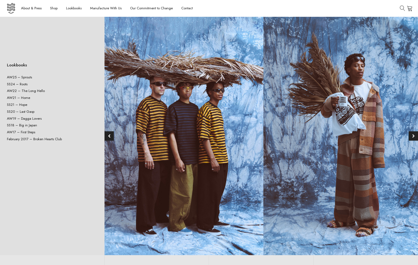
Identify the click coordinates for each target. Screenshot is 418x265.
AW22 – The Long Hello (26, 90)
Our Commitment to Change (151, 8)
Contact (187, 8)
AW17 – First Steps (21, 132)
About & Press (31, 8)
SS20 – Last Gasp (20, 111)
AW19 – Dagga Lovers (24, 118)
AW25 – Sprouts (19, 77)
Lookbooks (74, 8)
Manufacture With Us (106, 8)
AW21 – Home (18, 97)
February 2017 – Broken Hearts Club (34, 139)
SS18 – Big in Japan (22, 125)
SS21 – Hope (17, 104)
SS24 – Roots (17, 84)
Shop (54, 8)
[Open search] (402, 8)
